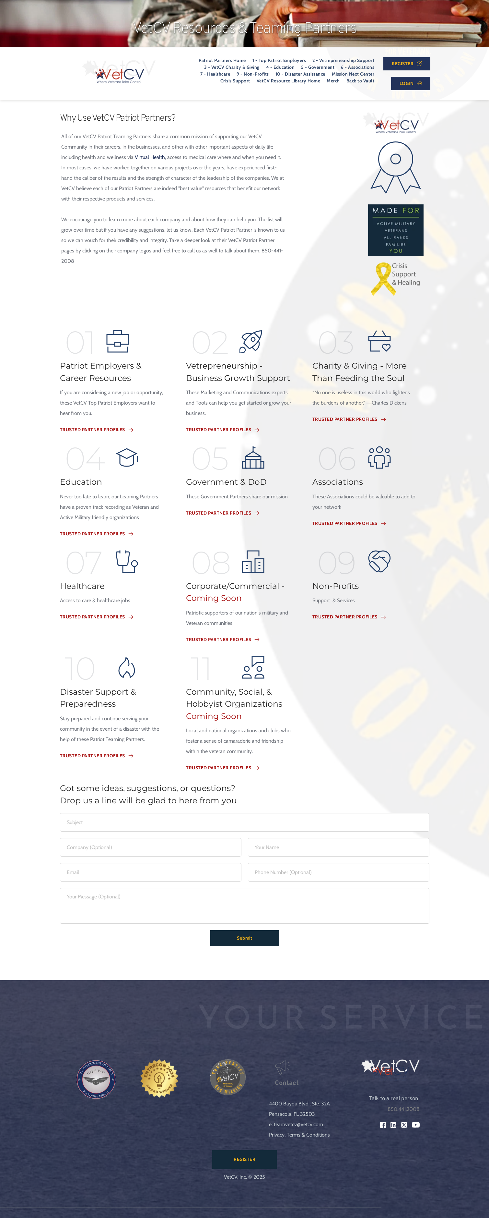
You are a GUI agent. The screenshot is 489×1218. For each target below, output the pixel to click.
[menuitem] (222, 60)
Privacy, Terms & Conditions (299, 1135)
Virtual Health (150, 157)
